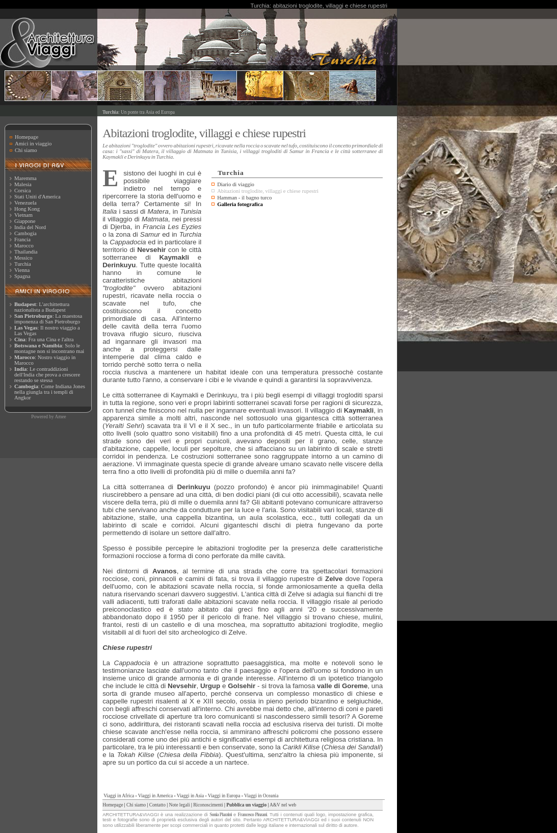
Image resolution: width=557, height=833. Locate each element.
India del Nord (30, 227)
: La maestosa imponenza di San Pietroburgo (48, 318)
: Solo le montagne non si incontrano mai (49, 348)
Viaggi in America (155, 795)
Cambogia (25, 233)
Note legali (179, 804)
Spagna (22, 276)
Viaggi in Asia (190, 795)
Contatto (157, 804)
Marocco (24, 245)
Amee (60, 416)
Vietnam (23, 215)
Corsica (22, 190)
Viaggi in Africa (118, 795)
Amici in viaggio (33, 143)
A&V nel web (283, 804)
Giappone (24, 221)
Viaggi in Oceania (261, 795)
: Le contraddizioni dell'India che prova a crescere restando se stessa (47, 374)
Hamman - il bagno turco (244, 197)
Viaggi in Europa (224, 795)
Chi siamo (26, 150)
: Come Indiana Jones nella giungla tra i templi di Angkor (49, 392)
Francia (22, 239)
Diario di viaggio (235, 184)
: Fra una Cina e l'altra (43, 339)
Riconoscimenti (208, 804)
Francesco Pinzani (252, 814)
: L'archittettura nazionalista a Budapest (41, 307)
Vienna (22, 270)
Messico (23, 258)
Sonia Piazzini (220, 814)
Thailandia (26, 252)
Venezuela (25, 203)
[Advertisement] (297, 286)
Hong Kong (27, 209)
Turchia (22, 264)
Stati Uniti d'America (37, 196)
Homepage (26, 137)
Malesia (23, 184)
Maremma (25, 178)
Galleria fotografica (240, 204)
